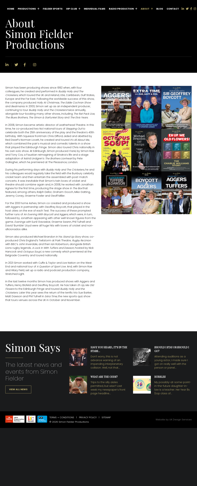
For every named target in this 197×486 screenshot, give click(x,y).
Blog (159, 8)
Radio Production (121, 8)
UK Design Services (180, 419)
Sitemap (106, 417)
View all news (18, 389)
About (145, 8)
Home (10, 8)
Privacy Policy (88, 417)
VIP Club (71, 8)
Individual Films (94, 8)
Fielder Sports (53, 8)
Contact (173, 8)
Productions (27, 8)
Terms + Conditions (61, 417)
